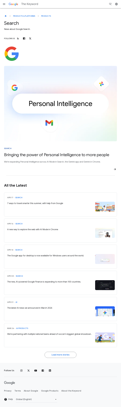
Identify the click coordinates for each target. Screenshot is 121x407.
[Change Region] (36, 399)
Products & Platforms (24, 16)
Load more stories (60, 355)
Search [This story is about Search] (7, 148)
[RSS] (18, 38)
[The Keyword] (6, 16)
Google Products (49, 391)
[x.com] (30, 38)
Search (19, 197)
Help (8, 399)
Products (46, 16)
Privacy (7, 391)
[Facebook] (24, 38)
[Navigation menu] (4, 4)
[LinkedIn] (50, 371)
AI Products (22, 328)
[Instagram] (21, 371)
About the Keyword (71, 391)
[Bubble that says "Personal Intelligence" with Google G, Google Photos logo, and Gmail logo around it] (60, 103)
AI (16, 302)
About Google (31, 391)
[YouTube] (36, 371)
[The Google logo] (9, 383)
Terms (18, 391)
